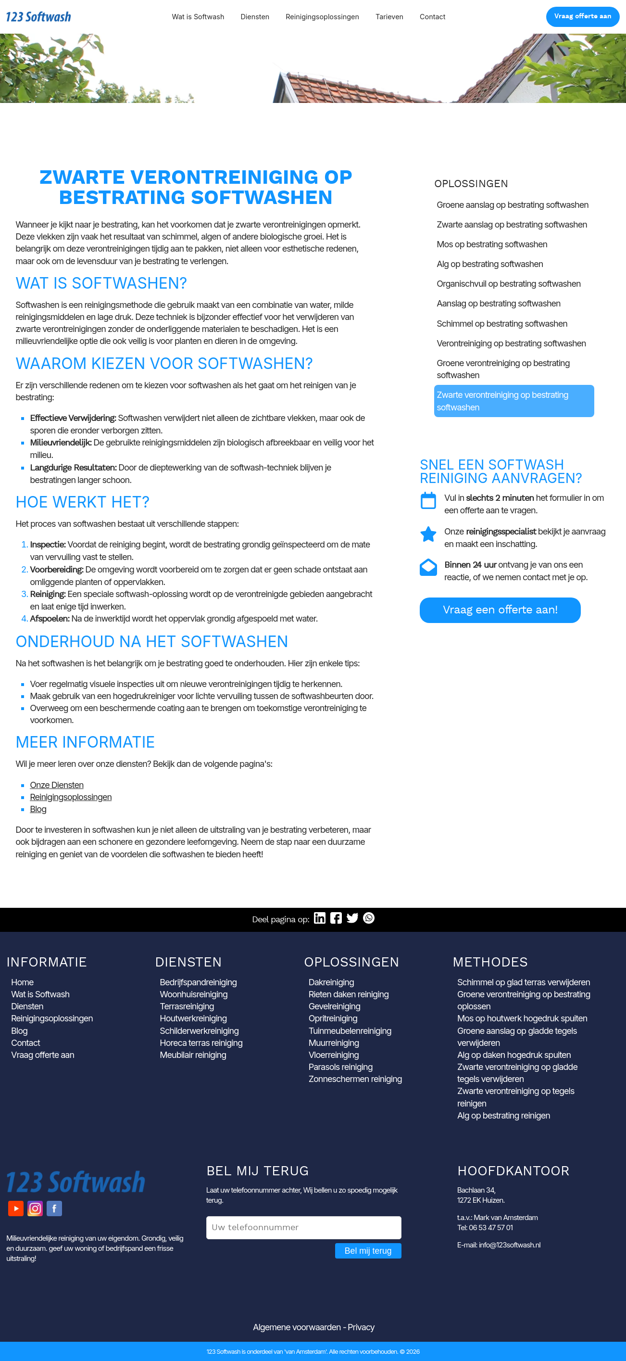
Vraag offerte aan (583, 16)
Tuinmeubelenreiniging (350, 1031)
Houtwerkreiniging (193, 1018)
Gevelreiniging (335, 1006)
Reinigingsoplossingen (322, 17)
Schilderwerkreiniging (199, 1031)
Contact (432, 17)
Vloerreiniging (334, 1055)
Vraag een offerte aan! (500, 610)
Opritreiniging (333, 1018)
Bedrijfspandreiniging (198, 982)
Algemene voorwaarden (297, 1327)
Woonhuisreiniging (193, 994)
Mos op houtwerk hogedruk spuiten (522, 1018)
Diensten (254, 17)
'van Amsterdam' (305, 1351)
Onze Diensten (56, 785)
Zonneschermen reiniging (355, 1079)
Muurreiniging (334, 1043)
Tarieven (389, 17)
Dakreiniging (331, 982)
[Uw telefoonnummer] (303, 1227)
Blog (38, 809)
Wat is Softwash (198, 17)
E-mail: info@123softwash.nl (498, 1244)
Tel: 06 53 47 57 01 (485, 1227)
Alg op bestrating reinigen (503, 1115)
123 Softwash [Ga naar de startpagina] (38, 17)
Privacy (361, 1327)
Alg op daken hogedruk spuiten (514, 1055)
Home (22, 982)
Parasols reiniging (341, 1067)
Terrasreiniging (187, 1006)
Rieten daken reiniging (349, 994)
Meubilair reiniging (193, 1055)
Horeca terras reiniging (201, 1043)
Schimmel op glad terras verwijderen (523, 982)
